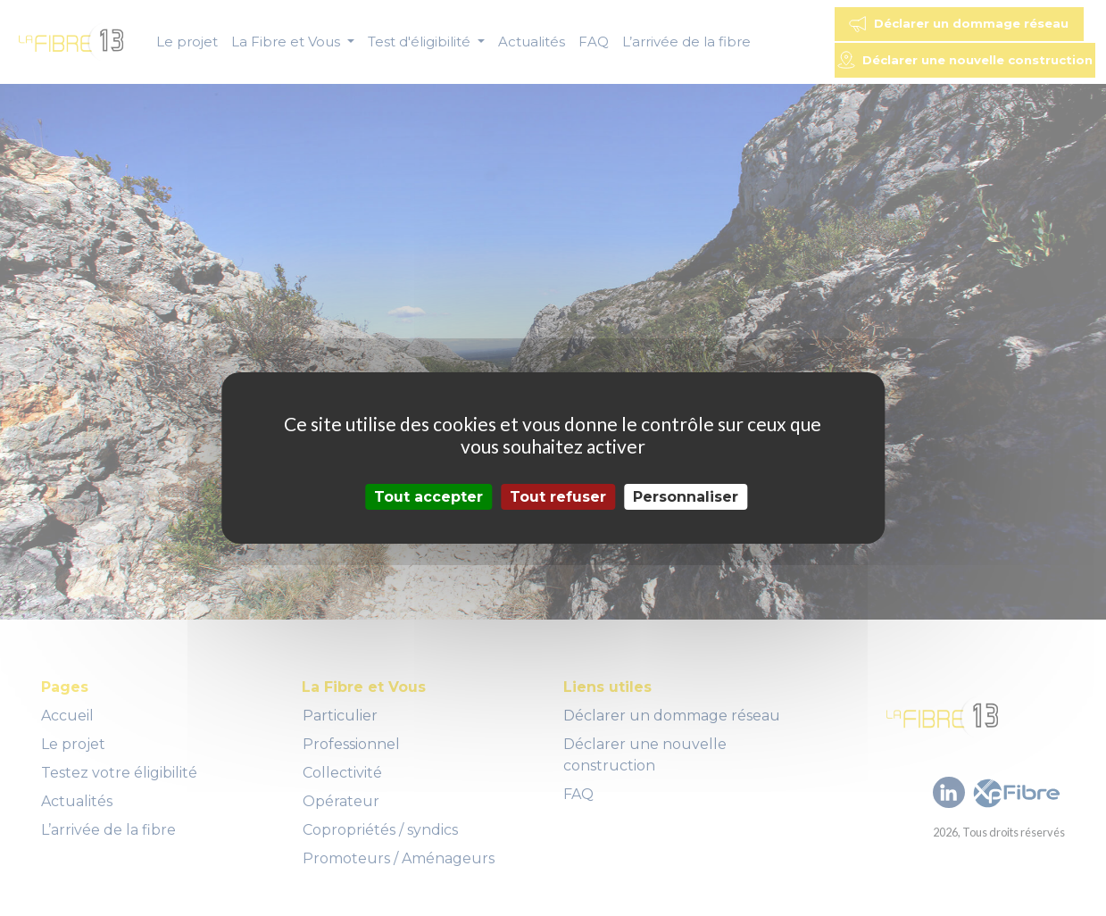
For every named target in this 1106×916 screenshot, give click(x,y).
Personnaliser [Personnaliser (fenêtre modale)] (685, 496)
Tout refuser (558, 496)
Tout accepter (428, 496)
